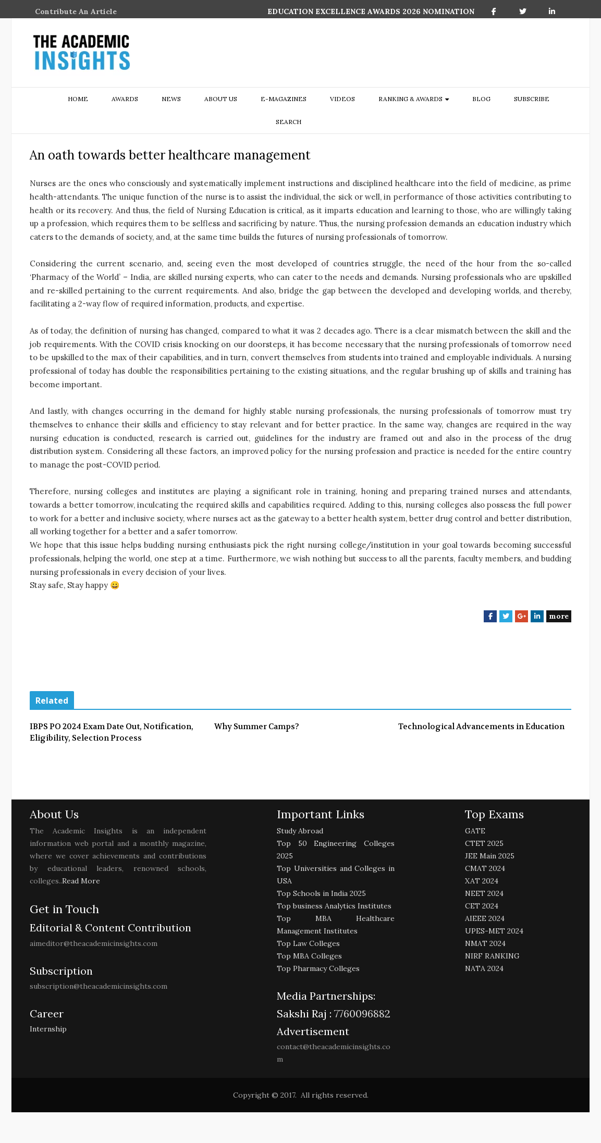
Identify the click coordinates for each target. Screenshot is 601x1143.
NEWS (171, 99)
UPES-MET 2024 (494, 931)
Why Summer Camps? (256, 726)
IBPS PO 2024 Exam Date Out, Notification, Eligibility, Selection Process (111, 732)
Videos (342, 99)
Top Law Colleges (308, 943)
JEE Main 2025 (489, 856)
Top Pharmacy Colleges (318, 968)
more (559, 616)
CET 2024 (481, 906)
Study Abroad (300, 830)
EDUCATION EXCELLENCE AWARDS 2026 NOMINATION (370, 11)
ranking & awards (410, 99)
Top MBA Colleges (309, 956)
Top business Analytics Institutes (334, 906)
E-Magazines (283, 99)
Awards (125, 99)
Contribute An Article (76, 11)
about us (220, 99)
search (288, 122)
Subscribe (531, 99)
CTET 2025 (484, 843)
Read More (81, 881)
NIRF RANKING (492, 956)
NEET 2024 (484, 893)
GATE (475, 830)
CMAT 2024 (485, 868)
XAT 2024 (481, 881)
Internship (48, 1029)
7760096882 (361, 1013)
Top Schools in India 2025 (321, 893)
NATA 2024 (484, 968)
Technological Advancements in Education (481, 726)
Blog (481, 99)
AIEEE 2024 (485, 918)
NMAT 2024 (485, 943)
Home (78, 99)
